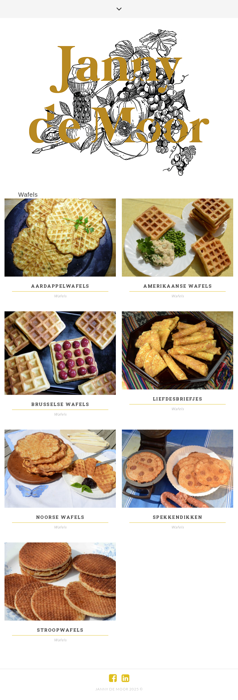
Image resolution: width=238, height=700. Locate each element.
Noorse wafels (60, 518)
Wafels (60, 296)
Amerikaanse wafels (177, 286)
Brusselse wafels (60, 405)
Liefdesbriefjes (178, 399)
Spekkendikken (178, 518)
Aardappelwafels (60, 286)
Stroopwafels (60, 631)
